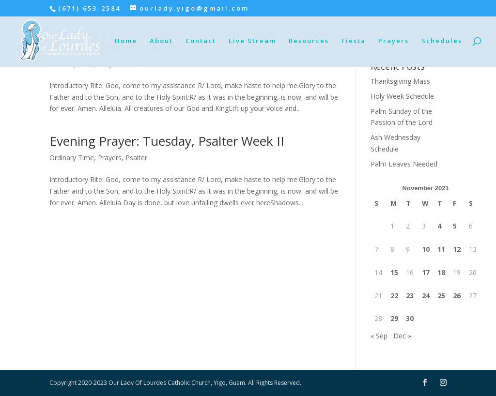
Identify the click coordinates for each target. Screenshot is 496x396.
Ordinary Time (71, 157)
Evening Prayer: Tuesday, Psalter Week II (166, 141)
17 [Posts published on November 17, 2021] (426, 272)
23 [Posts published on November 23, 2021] (410, 295)
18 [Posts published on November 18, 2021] (441, 272)
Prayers (393, 41)
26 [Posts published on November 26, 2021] (457, 295)
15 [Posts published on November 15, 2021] (394, 272)
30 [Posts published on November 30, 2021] (410, 318)
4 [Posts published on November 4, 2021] (439, 225)
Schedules (441, 41)
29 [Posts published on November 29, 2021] (394, 318)
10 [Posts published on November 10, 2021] (426, 249)
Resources (309, 41)
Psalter (136, 157)
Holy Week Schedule (402, 96)
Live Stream (252, 41)
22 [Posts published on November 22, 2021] (394, 295)
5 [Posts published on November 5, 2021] (455, 225)
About (161, 41)
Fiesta (353, 41)
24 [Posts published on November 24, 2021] (426, 295)
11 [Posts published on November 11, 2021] (441, 249)
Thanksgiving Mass (400, 81)
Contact (201, 41)
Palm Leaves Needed (404, 163)
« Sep (379, 335)
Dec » (402, 335)
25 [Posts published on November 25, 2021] (441, 295)
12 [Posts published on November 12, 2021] (457, 249)
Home (126, 41)
